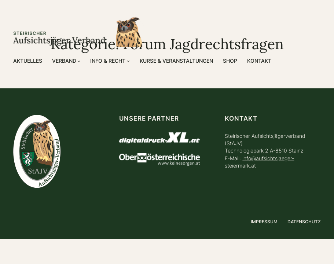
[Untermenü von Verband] (78, 60)
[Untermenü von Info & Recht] (128, 60)
